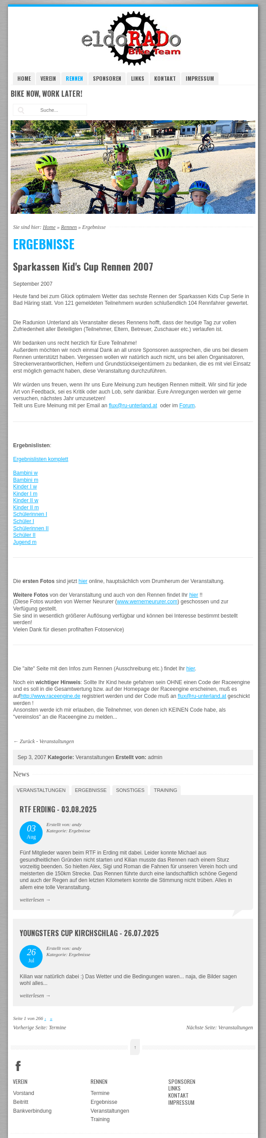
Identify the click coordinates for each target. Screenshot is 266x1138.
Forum (187, 405)
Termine (57, 1027)
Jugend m (24, 542)
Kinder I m (25, 494)
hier (83, 581)
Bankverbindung (32, 1111)
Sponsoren (107, 78)
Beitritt (20, 1102)
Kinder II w (25, 500)
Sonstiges (130, 790)
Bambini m (25, 480)
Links (137, 78)
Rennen (74, 78)
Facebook (18, 1066)
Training (165, 790)
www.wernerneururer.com (147, 602)
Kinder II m (26, 507)
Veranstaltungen (56, 741)
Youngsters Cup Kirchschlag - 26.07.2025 (89, 933)
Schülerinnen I (30, 514)
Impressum (200, 78)
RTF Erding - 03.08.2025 (58, 809)
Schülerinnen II (30, 528)
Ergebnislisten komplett (40, 459)
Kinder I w (24, 487)
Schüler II (24, 535)
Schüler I (23, 521)
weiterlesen (32, 900)
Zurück (27, 741)
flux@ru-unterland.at (133, 405)
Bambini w (25, 473)
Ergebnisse (91, 790)
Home (24, 78)
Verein (48, 78)
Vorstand (23, 1093)
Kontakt (165, 78)
